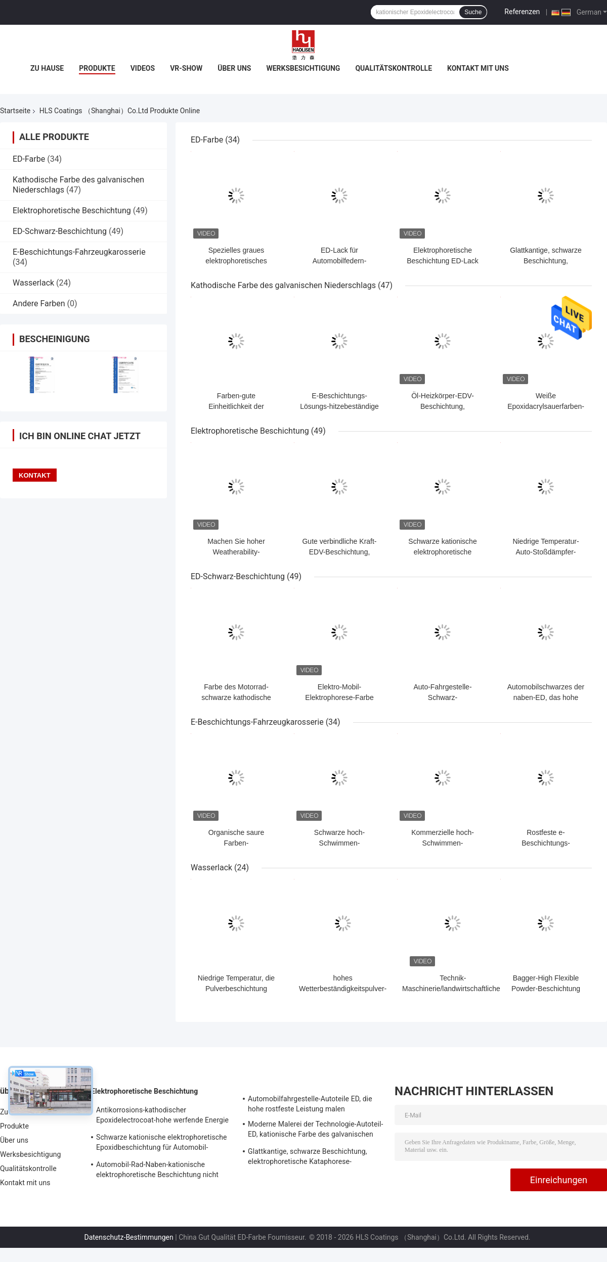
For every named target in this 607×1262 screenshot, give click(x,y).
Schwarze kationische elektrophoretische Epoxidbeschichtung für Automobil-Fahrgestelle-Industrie (161, 1143)
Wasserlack (33, 283)
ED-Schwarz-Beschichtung (60, 231)
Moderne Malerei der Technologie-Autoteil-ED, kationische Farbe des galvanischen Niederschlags (315, 1130)
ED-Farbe (29, 159)
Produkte (97, 68)
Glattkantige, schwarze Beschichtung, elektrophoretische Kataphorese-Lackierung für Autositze (307, 1157)
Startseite (15, 111)
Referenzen (522, 12)
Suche (473, 12)
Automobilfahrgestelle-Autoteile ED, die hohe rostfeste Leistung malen (310, 1104)
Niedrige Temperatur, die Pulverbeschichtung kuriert (236, 988)
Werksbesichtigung (303, 68)
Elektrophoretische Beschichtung (72, 210)
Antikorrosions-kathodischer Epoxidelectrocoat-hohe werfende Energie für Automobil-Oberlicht (162, 1116)
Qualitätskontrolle (393, 68)
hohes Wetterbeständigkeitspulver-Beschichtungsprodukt (342, 988)
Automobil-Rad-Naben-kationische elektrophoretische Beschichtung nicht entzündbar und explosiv (157, 1171)
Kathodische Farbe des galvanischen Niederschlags (283, 285)
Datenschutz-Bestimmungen (128, 1237)
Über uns (234, 68)
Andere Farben (39, 303)
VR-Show (186, 68)
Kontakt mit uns (478, 68)
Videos (143, 68)
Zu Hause (47, 68)
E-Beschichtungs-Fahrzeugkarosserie (79, 252)
